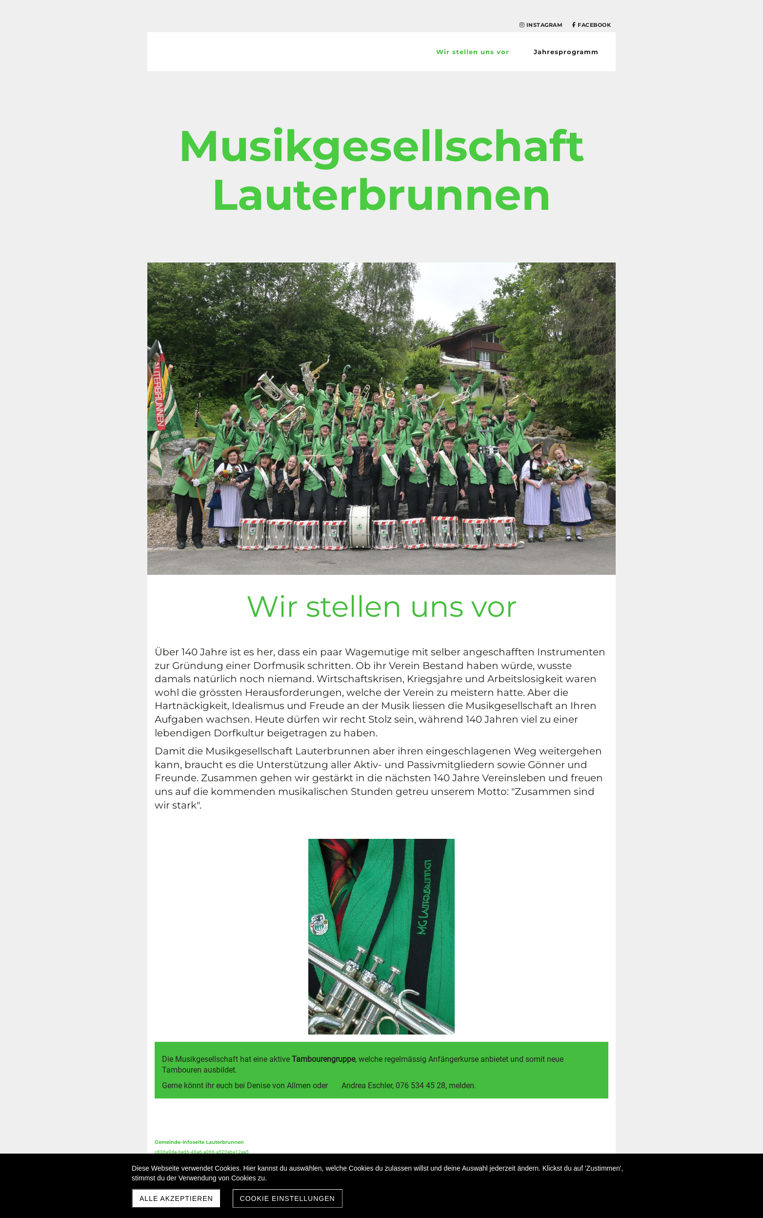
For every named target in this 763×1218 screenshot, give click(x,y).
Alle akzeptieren (176, 1198)
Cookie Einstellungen (287, 1198)
